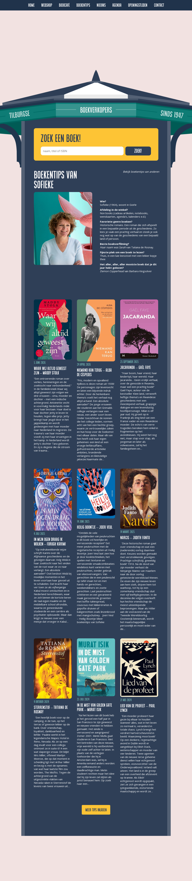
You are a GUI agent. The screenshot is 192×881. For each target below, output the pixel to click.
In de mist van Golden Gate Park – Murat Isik (94, 707)
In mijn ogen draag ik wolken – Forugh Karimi (50, 541)
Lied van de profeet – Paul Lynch (137, 708)
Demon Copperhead (112, 271)
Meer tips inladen (96, 810)
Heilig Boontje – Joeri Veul (94, 527)
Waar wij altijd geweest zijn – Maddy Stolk (50, 370)
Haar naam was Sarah (113, 247)
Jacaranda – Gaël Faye (135, 367)
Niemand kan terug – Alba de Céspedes (94, 372)
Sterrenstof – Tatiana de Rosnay (51, 709)
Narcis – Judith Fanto (135, 537)
